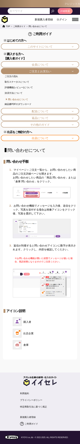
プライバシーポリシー (31, 400)
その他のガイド (40, 124)
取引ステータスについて (17, 82)
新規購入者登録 (28, 417)
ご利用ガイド (31, 424)
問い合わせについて (18, 99)
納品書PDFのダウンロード (18, 104)
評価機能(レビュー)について (19, 87)
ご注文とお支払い (40, 71)
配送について (40, 111)
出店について (40, 138)
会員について (40, 64)
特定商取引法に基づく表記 (33, 406)
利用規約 (24, 393)
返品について (40, 118)
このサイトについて (40, 46)
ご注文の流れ (11, 76)
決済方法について (13, 93)
